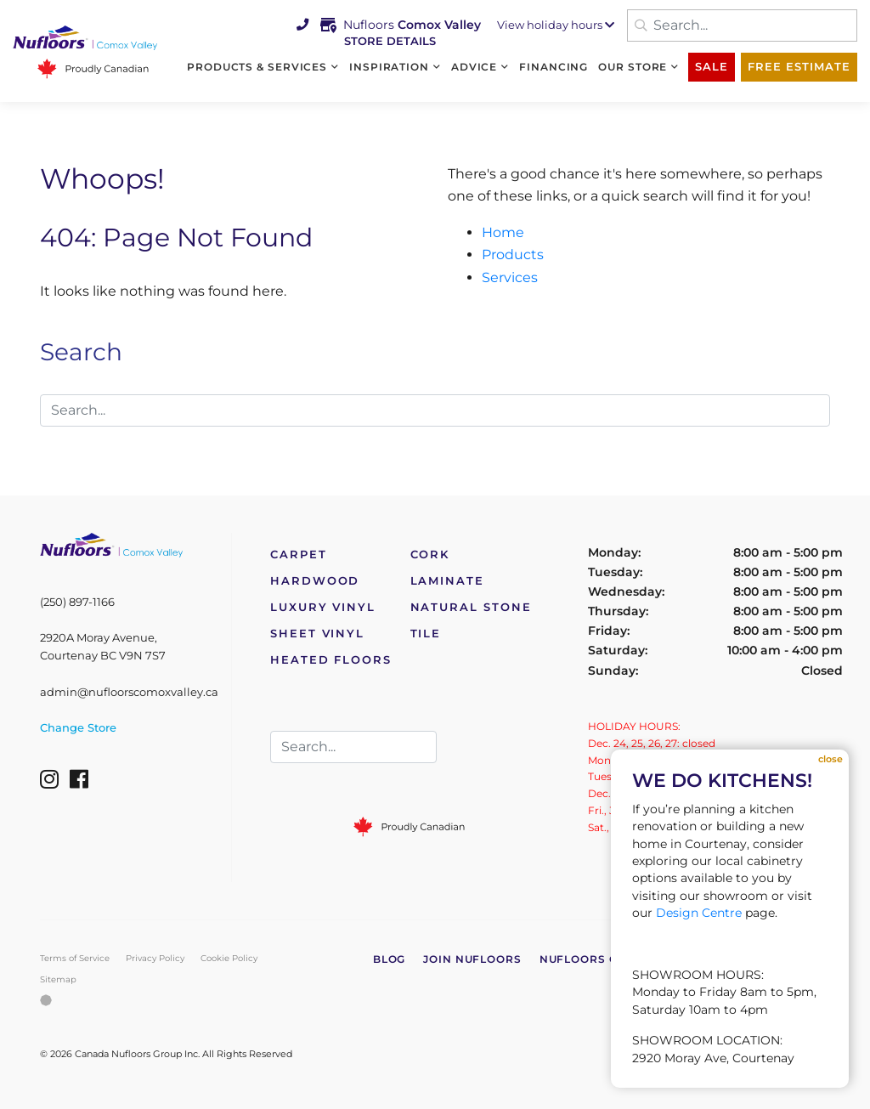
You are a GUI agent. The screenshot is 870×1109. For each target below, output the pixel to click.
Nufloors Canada (601, 959)
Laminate (447, 580)
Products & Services (257, 66)
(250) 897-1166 (77, 602)
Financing (553, 66)
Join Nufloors (472, 959)
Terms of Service (75, 958)
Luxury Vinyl (323, 607)
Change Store (78, 727)
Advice (474, 66)
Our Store (632, 66)
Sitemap (58, 979)
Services (510, 277)
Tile (426, 633)
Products (513, 254)
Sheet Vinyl (317, 633)
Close (830, 759)
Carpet (298, 554)
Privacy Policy (155, 958)
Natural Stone (471, 607)
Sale (711, 66)
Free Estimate (799, 66)
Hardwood (314, 580)
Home (503, 232)
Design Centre (699, 912)
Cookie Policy (229, 958)
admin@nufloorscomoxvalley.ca (129, 692)
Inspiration (389, 66)
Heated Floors (331, 660)
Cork (430, 554)
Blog (389, 959)
